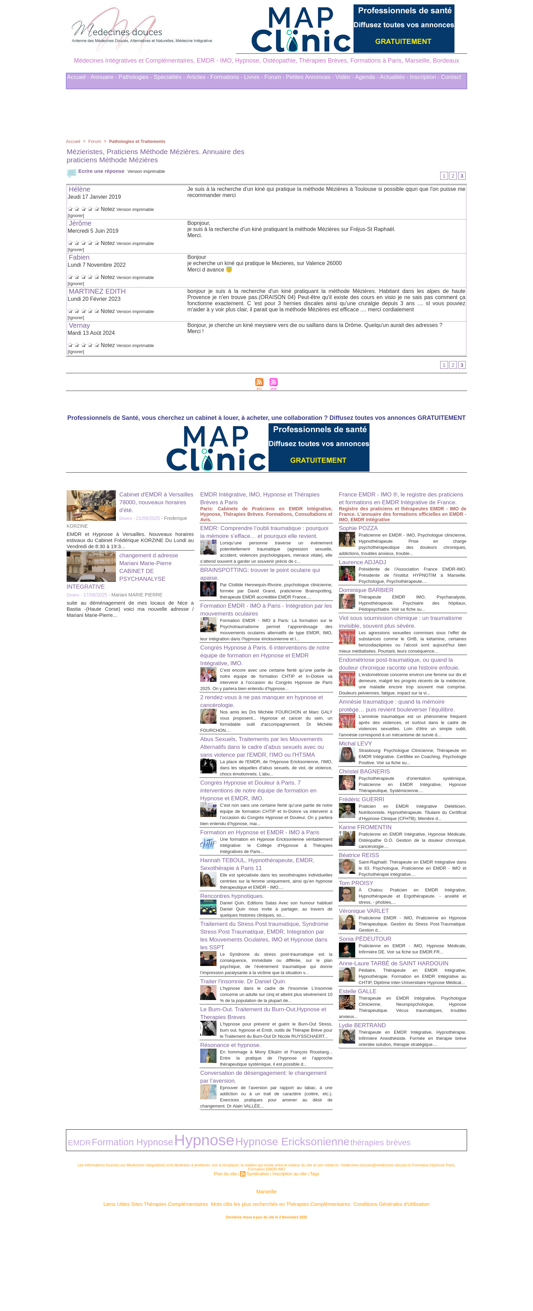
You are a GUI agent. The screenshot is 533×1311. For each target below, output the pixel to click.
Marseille (266, 1276)
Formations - (226, 77)
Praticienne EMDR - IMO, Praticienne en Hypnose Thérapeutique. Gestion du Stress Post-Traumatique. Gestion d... (412, 1000)
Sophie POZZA (362, 538)
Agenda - (367, 77)
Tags (308, 1259)
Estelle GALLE (361, 1084)
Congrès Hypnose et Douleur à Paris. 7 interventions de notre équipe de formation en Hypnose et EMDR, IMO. (264, 838)
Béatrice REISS (362, 925)
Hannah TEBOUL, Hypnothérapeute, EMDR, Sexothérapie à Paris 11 (255, 926)
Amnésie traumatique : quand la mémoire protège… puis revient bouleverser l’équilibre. (401, 753)
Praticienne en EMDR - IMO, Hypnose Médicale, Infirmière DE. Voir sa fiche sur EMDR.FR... (412, 1028)
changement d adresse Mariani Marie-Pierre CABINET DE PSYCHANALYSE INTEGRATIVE (127, 573)
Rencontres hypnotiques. (237, 964)
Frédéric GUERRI (365, 863)
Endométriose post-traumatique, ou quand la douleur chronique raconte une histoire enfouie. (402, 697)
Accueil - (78, 77)
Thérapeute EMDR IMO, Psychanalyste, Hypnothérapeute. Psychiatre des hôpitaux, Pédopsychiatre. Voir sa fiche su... (412, 619)
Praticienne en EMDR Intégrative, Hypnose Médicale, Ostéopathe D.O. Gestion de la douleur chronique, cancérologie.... (412, 910)
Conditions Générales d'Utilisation (350, 1287)
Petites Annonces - (310, 77)
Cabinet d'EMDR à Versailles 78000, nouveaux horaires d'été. (156, 504)
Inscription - (425, 77)
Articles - (197, 77)
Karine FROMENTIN (370, 897)
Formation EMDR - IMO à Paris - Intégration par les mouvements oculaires (262, 631)
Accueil (73, 141)
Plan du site (230, 1259)
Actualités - (394, 77)
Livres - (253, 77)
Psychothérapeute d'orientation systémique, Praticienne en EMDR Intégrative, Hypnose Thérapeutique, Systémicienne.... (412, 848)
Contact (451, 77)
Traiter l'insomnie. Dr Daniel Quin (250, 1056)
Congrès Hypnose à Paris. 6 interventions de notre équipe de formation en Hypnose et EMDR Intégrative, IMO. (263, 683)
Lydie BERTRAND (366, 1125)
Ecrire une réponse (97, 171)
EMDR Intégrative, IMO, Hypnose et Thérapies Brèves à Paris (254, 500)
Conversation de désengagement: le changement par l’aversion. (254, 1169)
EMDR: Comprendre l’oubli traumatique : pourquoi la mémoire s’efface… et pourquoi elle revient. (265, 538)
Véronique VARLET (368, 987)
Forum (96, 141)
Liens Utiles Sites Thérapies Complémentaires (191, 1287)
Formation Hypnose (107, 1231)
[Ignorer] (78, 216)
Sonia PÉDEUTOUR (370, 1015)
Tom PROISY (359, 959)
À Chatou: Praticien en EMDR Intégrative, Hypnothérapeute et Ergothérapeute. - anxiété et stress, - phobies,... (412, 972)
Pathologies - (135, 77)
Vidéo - (345, 77)
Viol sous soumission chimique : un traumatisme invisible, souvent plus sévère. (392, 641)
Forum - (274, 77)
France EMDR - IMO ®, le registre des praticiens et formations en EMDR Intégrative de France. (396, 504)
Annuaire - (103, 77)
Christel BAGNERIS (369, 835)
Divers (126, 520)
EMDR (75, 1231)
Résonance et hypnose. (236, 1131)
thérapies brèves (257, 1231)
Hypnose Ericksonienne (203, 1230)
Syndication (259, 1259)
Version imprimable (154, 171)
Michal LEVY (358, 801)
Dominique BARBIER (371, 606)
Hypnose (150, 1230)
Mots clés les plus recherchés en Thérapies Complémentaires (275, 1287)
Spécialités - (169, 77)
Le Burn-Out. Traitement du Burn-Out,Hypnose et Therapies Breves (251, 1093)
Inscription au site (287, 1259)
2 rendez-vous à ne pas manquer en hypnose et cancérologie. (254, 735)
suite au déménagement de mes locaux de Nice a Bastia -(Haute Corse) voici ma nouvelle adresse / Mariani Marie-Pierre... (130, 611)
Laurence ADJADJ (366, 572)
